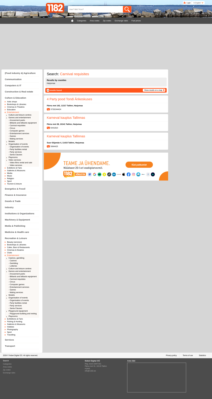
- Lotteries (13, 266)
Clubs (9, 253)
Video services (15, 160)
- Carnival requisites (17, 125)
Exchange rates (9, 373)
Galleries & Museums (16, 170)
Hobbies (10, 327)
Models (12, 141)
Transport (10, 346)
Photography (12, 329)
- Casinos (13, 260)
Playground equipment (18, 311)
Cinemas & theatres (15, 250)
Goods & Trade (13, 201)
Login (189, 3)
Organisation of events (18, 144)
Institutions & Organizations (19, 213)
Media (9, 173)
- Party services (15, 152)
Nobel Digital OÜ (15, 355)
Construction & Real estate (19, 91)
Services (9, 340)
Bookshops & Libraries (16, 104)
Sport (9, 181)
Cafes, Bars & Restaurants (18, 247)
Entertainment (13, 112)
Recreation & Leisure (16, 238)
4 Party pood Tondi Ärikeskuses (69, 99)
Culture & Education (15, 98)
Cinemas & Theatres (15, 107)
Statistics (202, 355)
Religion (10, 178)
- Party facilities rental (18, 149)
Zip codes (7, 370)
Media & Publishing (15, 226)
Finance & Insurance (15, 195)
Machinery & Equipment (17, 219)
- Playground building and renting (23, 313)
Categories (7, 364)
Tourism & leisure (14, 184)
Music (9, 176)
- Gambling (13, 263)
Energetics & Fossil (15, 189)
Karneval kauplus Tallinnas (66, 118)
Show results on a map (153, 90)
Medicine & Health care (17, 232)
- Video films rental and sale (20, 162)
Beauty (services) (14, 242)
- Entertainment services (19, 133)
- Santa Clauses (15, 155)
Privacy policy (171, 355)
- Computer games (16, 131)
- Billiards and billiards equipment (23, 123)
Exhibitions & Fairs (15, 319)
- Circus (12, 128)
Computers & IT (13, 85)
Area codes (7, 367)
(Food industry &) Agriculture (20, 73)
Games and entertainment (20, 117)
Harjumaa (51, 83)
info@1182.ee (90, 371)
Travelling (11, 335)
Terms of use (188, 355)
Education (11, 109)
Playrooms (13, 157)
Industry (9, 207)
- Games (12, 136)
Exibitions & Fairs (14, 168)
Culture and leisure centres (20, 115)
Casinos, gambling (16, 258)
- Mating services (16, 139)
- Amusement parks (17, 120)
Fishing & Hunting (14, 321)
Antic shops (12, 102)
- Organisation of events (19, 147)
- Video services (15, 165)
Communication (13, 79)
